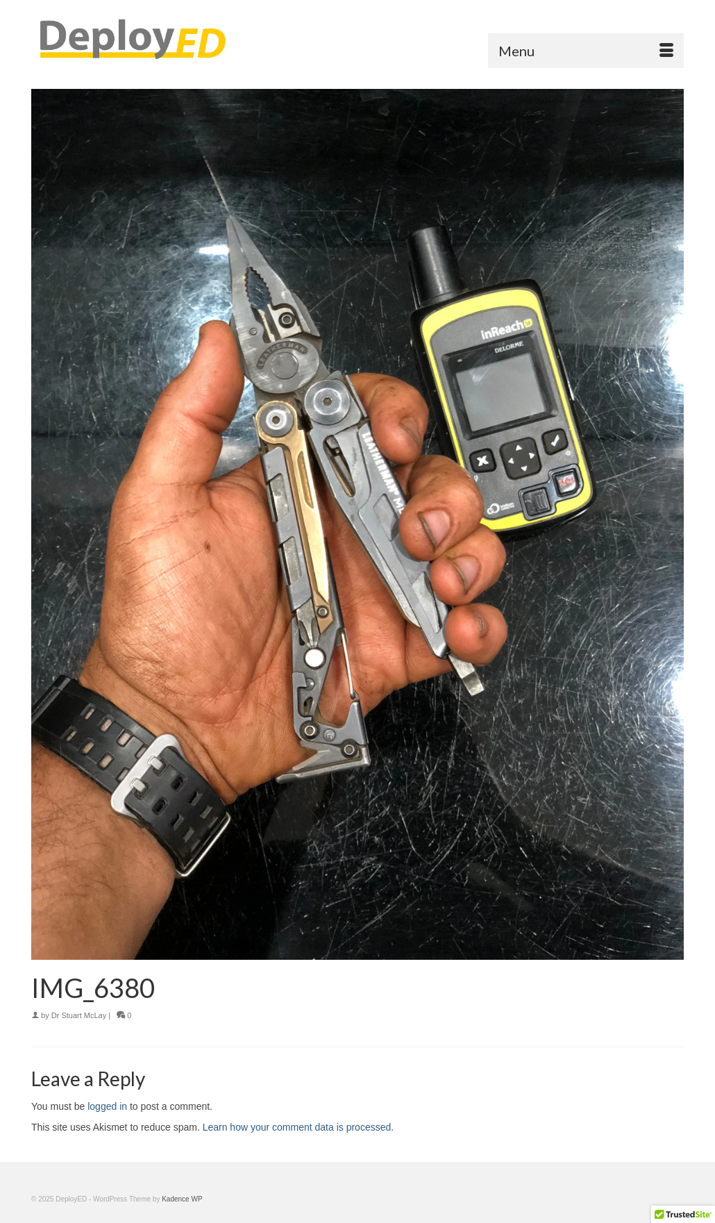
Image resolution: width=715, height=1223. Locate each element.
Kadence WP (182, 1199)
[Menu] (586, 50)
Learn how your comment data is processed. (298, 1127)
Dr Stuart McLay (78, 1015)
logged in (107, 1106)
